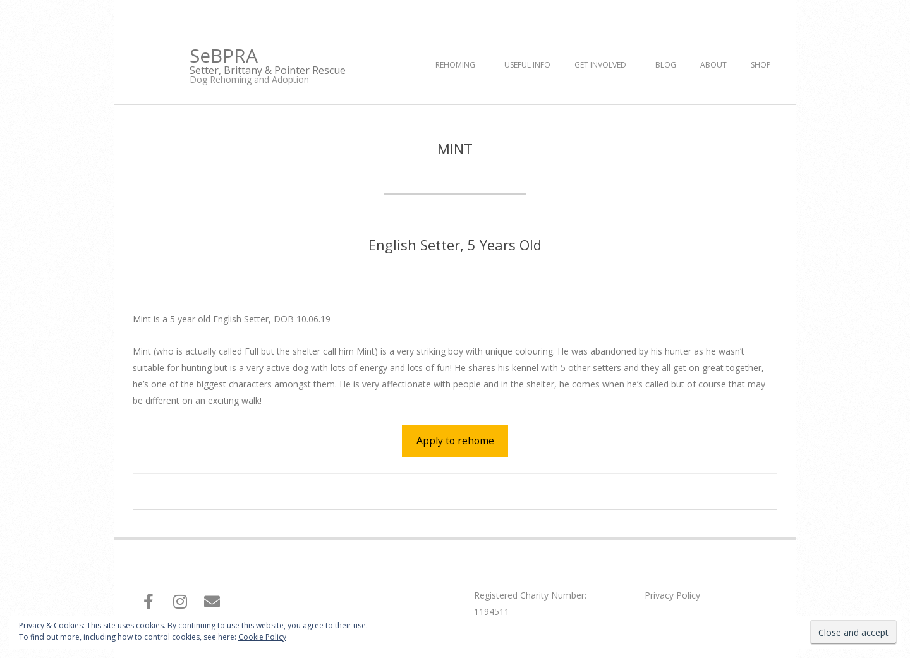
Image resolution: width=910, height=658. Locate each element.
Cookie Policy (262, 636)
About (713, 64)
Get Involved (600, 64)
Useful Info (527, 64)
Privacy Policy (672, 595)
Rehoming (455, 64)
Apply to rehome (455, 441)
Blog (665, 64)
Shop (761, 64)
